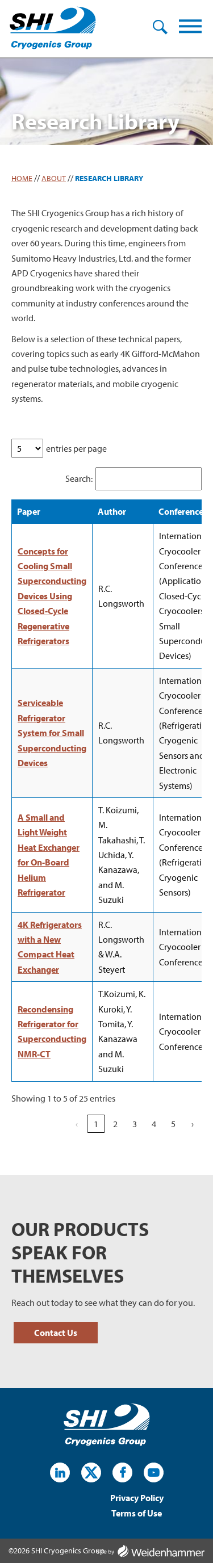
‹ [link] (77, 1123)
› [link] (192, 1123)
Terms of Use (136, 1514)
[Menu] (190, 28)
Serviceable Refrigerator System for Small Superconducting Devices (52, 732)
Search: (79, 478)
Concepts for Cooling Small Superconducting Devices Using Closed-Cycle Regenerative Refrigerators (52, 595)
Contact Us (55, 1332)
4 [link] (154, 1123)
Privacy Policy (137, 1498)
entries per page (76, 448)
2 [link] (115, 1123)
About (53, 178)
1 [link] (96, 1123)
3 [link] (134, 1123)
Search (160, 27)
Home (21, 178)
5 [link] (173, 1123)
